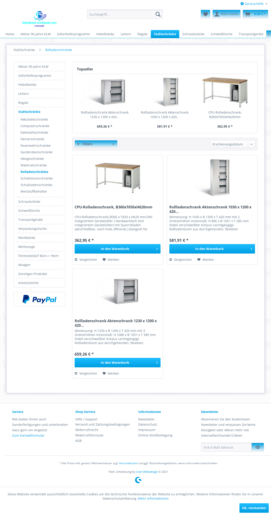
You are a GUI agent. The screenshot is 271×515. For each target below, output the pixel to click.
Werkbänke (26, 237)
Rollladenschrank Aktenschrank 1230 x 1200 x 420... (105, 114)
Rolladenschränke (34, 172)
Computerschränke (35, 126)
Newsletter (146, 419)
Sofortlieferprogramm (34, 75)
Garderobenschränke (37, 152)
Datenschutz (147, 424)
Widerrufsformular (89, 435)
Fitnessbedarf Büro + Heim (38, 256)
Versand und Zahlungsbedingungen (102, 424)
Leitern (23, 93)
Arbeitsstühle (28, 283)
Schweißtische (29, 210)
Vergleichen (86, 259)
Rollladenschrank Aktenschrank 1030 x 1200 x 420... (164, 114)
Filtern (84, 144)
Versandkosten (128, 463)
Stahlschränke (29, 112)
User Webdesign (147, 472)
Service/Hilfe (252, 4)
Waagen (24, 265)
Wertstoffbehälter (34, 191)
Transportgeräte (30, 219)
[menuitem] (254, 4)
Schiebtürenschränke (37, 178)
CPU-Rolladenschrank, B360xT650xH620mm (225, 114)
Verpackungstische (32, 228)
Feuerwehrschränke (36, 145)
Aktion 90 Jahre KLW (33, 66)
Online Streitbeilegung (155, 435)
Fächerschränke (32, 139)
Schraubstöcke (29, 201)
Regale (23, 102)
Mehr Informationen (153, 498)
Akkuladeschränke (34, 119)
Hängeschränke (32, 158)
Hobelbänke (27, 84)
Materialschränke (34, 165)
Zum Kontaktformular (28, 435)
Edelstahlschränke (34, 132)
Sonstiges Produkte (32, 274)
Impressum (146, 430)
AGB (78, 440)
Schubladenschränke (36, 185)
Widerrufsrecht (86, 430)
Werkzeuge (26, 247)
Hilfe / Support (86, 419)
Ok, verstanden (254, 508)
